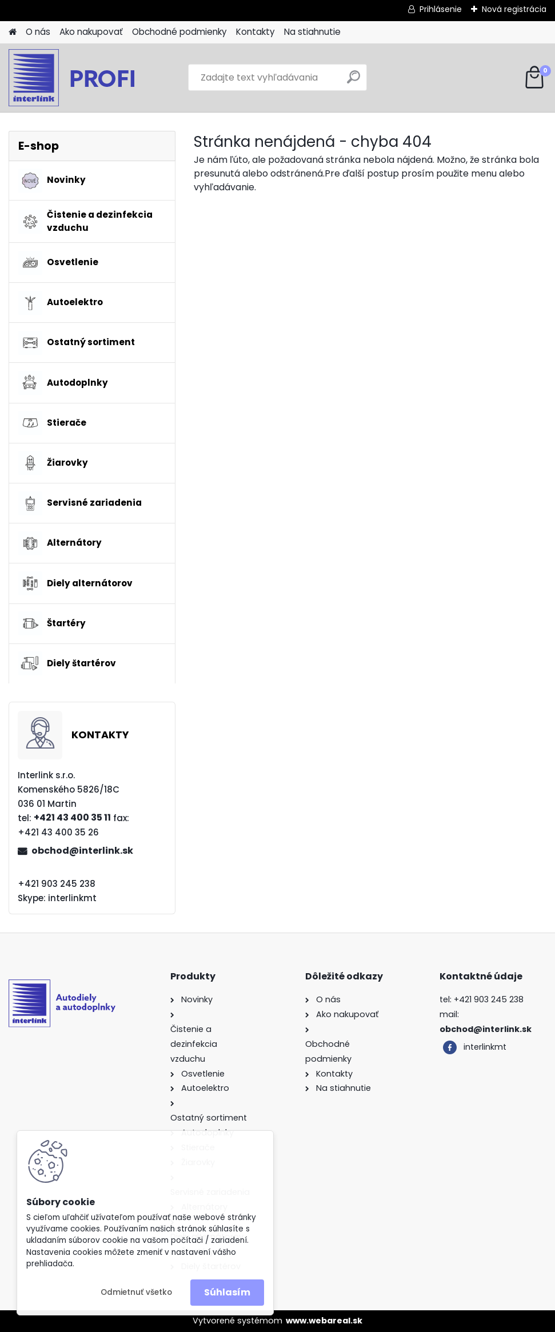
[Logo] (87, 77)
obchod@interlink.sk (82, 850)
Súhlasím (227, 1292)
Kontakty (255, 32)
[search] (353, 81)
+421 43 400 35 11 (72, 817)
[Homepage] (13, 32)
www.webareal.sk (324, 1320)
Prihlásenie (441, 9)
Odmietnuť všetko (136, 1292)
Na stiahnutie (312, 32)
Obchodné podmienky (179, 32)
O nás (38, 32)
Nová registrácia (514, 9)
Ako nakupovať (91, 32)
